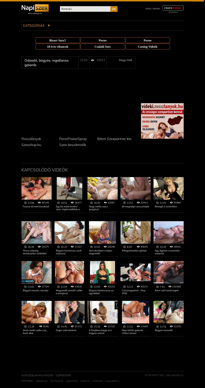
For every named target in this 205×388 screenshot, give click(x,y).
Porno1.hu (85, 381)
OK (114, 9)
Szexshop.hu (31, 145)
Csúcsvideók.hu (112, 381)
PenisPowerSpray (73, 139)
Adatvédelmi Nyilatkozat (37, 375)
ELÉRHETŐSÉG (63, 375)
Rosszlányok (31, 139)
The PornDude (56, 381)
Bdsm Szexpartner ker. (114, 139)
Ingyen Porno (72, 381)
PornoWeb (97, 381)
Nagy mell (125, 60)
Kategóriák (36, 25)
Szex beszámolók (72, 145)
